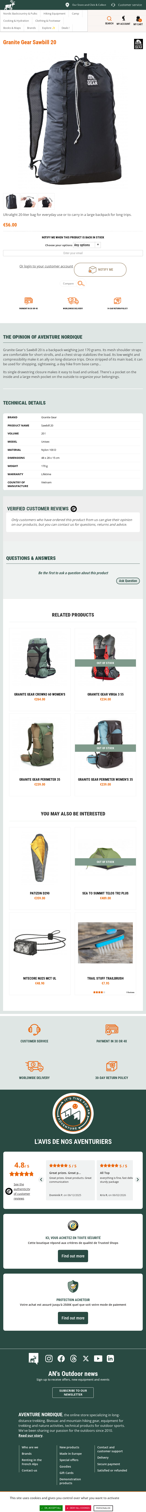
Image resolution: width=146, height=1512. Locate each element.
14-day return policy (117, 308)
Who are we (30, 1447)
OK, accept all (51, 1508)
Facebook (61, 1358)
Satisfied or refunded (112, 1470)
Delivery (103, 1457)
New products (69, 1447)
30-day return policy (111, 1078)
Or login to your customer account (46, 266)
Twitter (86, 1358)
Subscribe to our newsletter (73, 1393)
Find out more (73, 1256)
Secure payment (108, 1464)
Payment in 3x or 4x (28, 308)
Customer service (34, 1041)
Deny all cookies (78, 1508)
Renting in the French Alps (32, 1462)
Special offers (69, 1460)
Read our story (30, 1435)
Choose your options (58, 245)
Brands (27, 1454)
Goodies (65, 1466)
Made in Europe (71, 1454)
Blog (34, 1358)
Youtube (98, 1358)
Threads (73, 1358)
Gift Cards (67, 1473)
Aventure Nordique (40, 1414)
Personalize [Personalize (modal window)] (103, 1508)
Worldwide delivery (73, 308)
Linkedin (110, 1358)
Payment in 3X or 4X (112, 1041)
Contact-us (29, 1470)
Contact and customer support (110, 1449)
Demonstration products (70, 1481)
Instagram (49, 1358)
